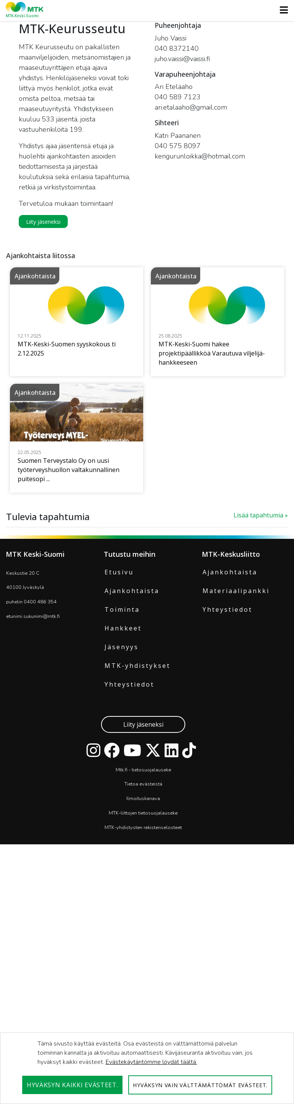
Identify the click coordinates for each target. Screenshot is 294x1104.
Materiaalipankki (236, 780)
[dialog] (147, 1068)
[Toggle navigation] (281, 10)
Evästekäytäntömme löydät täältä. (151, 1062)
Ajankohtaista (132, 780)
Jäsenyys (122, 836)
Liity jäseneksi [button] (43, 221)
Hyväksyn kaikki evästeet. (72, 1085)
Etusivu (119, 761)
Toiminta (122, 799)
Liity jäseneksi (143, 914)
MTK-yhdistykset (137, 855)
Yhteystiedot (129, 874)
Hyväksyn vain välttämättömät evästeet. (200, 1085)
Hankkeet (123, 817)
